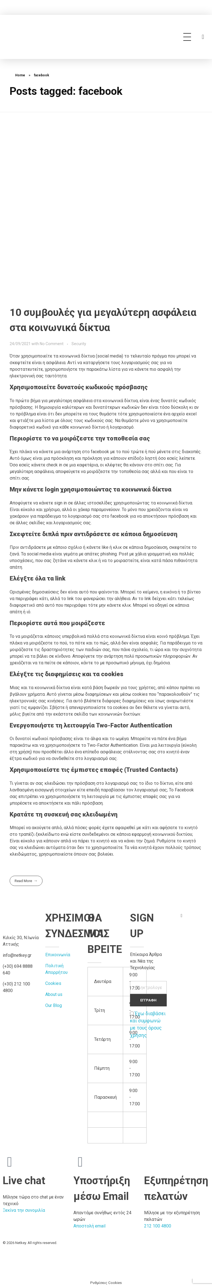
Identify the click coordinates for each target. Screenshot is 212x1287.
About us (53, 994)
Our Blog (53, 1005)
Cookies (53, 983)
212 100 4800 (157, 1226)
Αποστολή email (89, 1226)
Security (78, 344)
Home (20, 75)
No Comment (51, 344)
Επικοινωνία (57, 954)
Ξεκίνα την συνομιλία (24, 1210)
